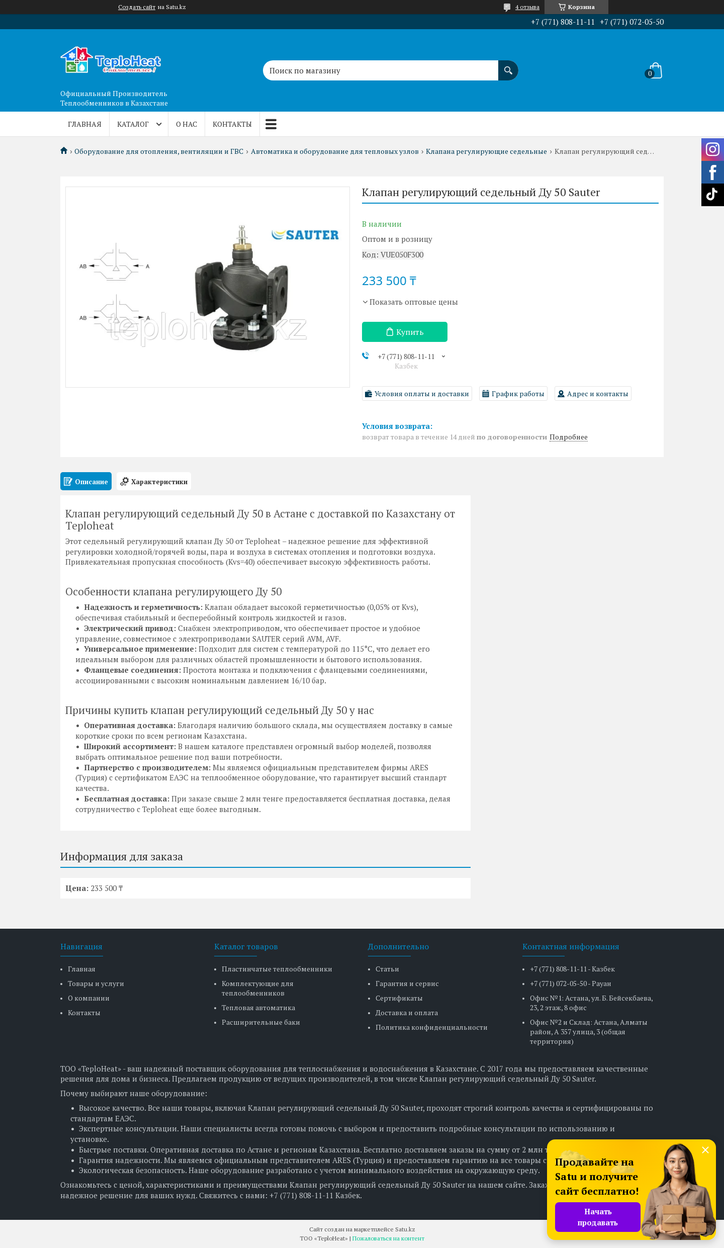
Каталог (133, 124)
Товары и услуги (96, 983)
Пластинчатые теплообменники (277, 968)
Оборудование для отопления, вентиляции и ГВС (158, 151)
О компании (89, 998)
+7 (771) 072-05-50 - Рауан (570, 983)
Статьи (387, 968)
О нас (186, 124)
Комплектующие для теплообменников (258, 988)
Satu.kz (405, 1229)
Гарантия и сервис (407, 983)
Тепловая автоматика (258, 1007)
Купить (410, 331)
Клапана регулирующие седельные (486, 151)
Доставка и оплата (407, 1012)
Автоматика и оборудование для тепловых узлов (335, 151)
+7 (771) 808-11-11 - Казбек (572, 968)
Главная (85, 124)
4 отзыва (527, 7)
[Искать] (508, 65)
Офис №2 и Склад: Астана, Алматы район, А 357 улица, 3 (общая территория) (589, 1031)
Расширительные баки (261, 1022)
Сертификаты (399, 998)
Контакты (232, 124)
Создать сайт (136, 7)
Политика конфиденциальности (432, 1027)
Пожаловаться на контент (388, 1238)
